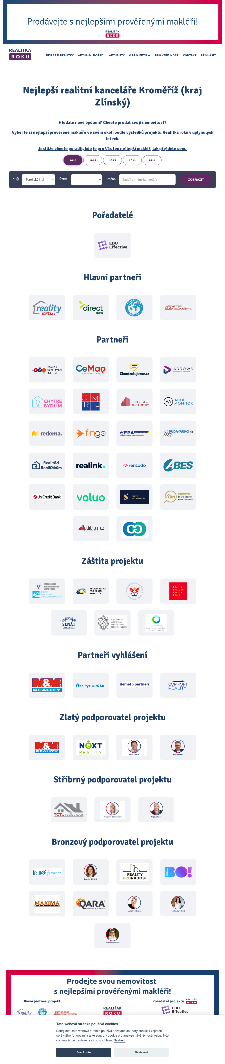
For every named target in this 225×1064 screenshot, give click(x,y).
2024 (92, 160)
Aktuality (117, 55)
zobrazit (196, 179)
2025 (72, 160)
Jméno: (111, 179)
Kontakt (189, 55)
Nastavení (141, 1052)
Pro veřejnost (166, 55)
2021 (152, 160)
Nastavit (119, 1040)
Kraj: (16, 178)
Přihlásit (208, 55)
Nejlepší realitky (60, 55)
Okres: (63, 178)
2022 (132, 160)
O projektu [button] (140, 55)
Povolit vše (84, 1052)
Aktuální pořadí (91, 55)
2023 (112, 160)
